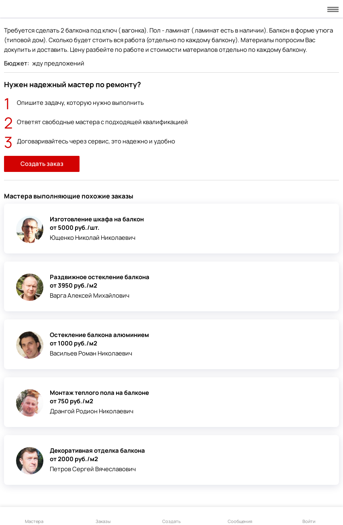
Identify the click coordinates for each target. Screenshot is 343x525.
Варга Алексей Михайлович (89, 295)
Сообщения (240, 516)
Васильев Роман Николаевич (91, 353)
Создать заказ (41, 163)
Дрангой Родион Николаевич (91, 411)
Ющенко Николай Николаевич (92, 237)
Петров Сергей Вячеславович (93, 469)
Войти (308, 516)
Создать (171, 516)
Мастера (34, 516)
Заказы (103, 516)
